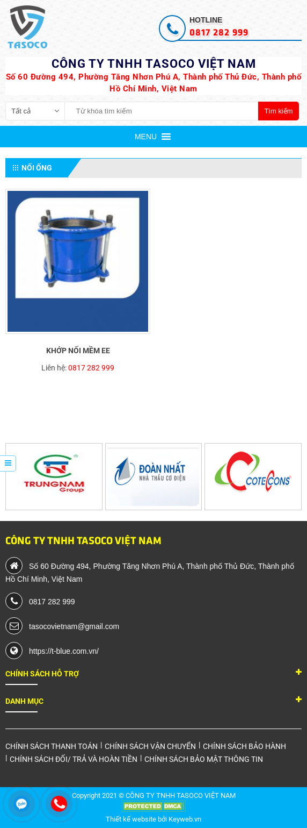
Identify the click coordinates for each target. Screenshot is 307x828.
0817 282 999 (91, 367)
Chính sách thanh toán (51, 746)
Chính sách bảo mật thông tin (203, 759)
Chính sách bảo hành (244, 746)
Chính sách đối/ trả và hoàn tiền (73, 759)
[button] (146, 136)
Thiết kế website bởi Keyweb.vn (153, 819)
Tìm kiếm (278, 111)
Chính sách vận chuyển (150, 746)
